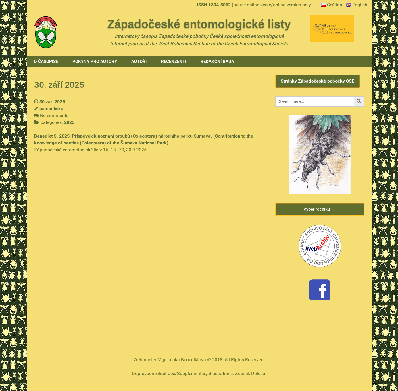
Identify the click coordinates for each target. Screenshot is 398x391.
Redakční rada (217, 61)
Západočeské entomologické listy (199, 24)
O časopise (46, 61)
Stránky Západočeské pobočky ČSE (317, 81)
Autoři (139, 61)
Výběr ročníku (319, 209)
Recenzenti (173, 61)
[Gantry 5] (45, 31)
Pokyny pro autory (94, 61)
